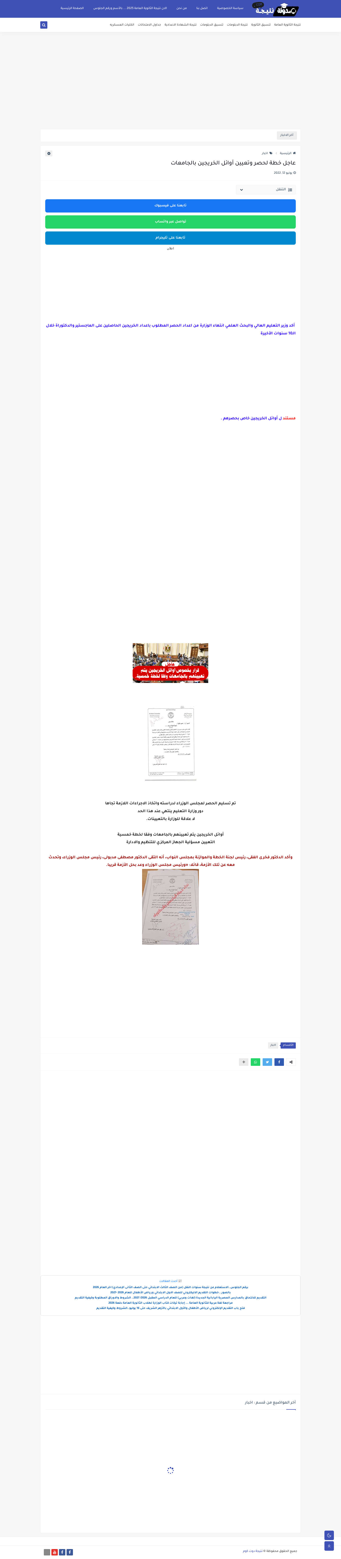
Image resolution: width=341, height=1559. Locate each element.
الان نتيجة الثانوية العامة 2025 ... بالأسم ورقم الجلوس (130, 8)
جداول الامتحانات (149, 25)
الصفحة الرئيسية (72, 8)
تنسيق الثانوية (261, 25)
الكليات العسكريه (122, 25)
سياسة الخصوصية (230, 8)
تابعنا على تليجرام (170, 238)
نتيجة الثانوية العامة (287, 25)
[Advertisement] (170, 92)
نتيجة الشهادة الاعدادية (181, 25)
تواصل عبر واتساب (170, 222)
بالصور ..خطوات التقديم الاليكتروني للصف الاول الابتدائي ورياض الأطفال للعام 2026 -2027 (170, 1292)
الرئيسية (288, 153)
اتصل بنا (202, 8)
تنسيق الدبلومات (211, 25)
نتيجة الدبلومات (237, 25)
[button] (279, 1062)
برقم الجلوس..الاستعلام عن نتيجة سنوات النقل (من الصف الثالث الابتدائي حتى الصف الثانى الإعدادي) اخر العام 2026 (170, 1287)
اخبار (267, 153)
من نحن (181, 8)
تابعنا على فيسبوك (170, 206)
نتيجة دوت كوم (253, 1551)
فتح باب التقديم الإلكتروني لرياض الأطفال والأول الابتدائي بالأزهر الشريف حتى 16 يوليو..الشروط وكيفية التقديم (170, 1308)
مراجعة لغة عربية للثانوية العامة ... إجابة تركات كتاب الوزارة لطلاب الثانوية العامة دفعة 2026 (170, 1303)
